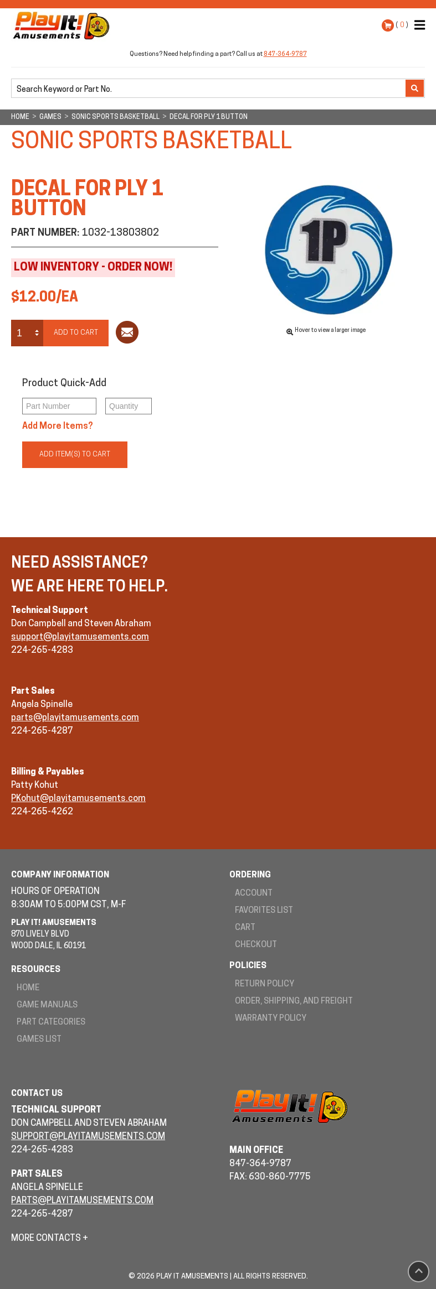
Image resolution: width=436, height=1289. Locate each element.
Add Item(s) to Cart (74, 454)
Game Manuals (47, 1005)
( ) (402, 25)
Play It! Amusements (63, 25)
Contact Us (37, 1094)
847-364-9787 (285, 54)
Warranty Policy (270, 1019)
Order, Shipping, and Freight (294, 1001)
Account (254, 894)
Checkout (256, 945)
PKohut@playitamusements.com (78, 798)
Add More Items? (57, 426)
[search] (209, 89)
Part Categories (51, 1022)
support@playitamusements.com (80, 637)
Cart (245, 928)
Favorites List (264, 911)
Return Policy (264, 984)
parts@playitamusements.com (75, 718)
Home (28, 988)
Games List (39, 1040)
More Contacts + (49, 1238)
